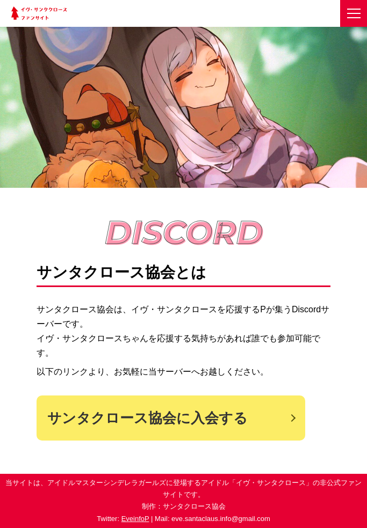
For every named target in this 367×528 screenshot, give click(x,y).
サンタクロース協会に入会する (147, 418)
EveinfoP (135, 519)
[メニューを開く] (353, 13)
